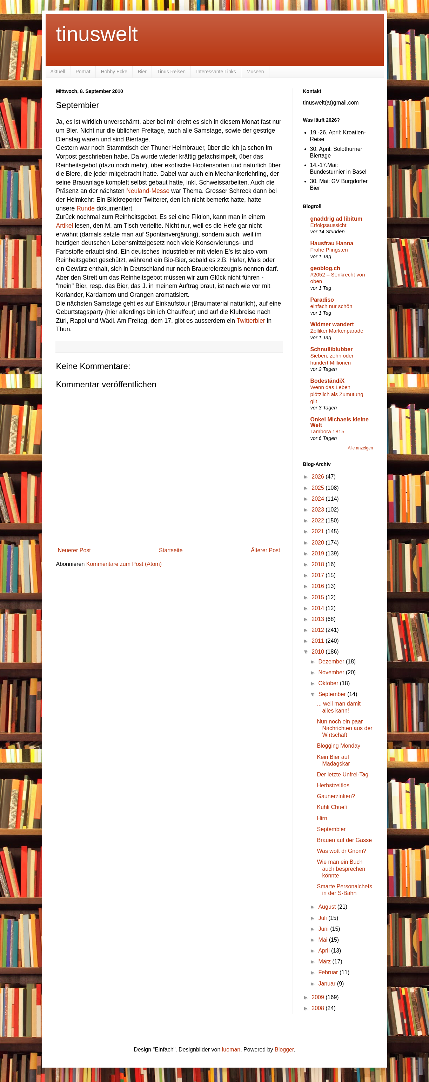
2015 (318, 597)
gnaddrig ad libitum (336, 219)
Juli (323, 918)
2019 (318, 553)
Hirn (322, 818)
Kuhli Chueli (332, 807)
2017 (318, 575)
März (325, 961)
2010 (318, 652)
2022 (318, 520)
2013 (318, 619)
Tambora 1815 (327, 431)
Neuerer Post (74, 550)
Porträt (83, 71)
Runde (85, 208)
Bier (142, 71)
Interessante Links (216, 71)
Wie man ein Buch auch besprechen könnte (341, 868)
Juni (324, 929)
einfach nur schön (331, 306)
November (332, 672)
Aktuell (58, 71)
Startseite (171, 550)
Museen (255, 71)
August (327, 907)
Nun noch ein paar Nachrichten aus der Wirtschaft (344, 728)
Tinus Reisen (171, 71)
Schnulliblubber (331, 349)
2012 (318, 630)
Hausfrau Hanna (332, 243)
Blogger (284, 1050)
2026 (318, 477)
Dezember (332, 661)
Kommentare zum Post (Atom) (124, 564)
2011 (318, 641)
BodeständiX (327, 381)
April (324, 951)
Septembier (331, 829)
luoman (231, 1050)
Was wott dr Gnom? (341, 851)
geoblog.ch (325, 268)
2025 (318, 488)
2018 (318, 564)
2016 (318, 586)
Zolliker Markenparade (336, 331)
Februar (328, 972)
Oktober (329, 683)
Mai (323, 940)
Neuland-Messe (147, 190)
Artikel (64, 225)
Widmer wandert (332, 324)
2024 (318, 499)
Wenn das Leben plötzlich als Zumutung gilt (336, 394)
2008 (318, 1008)
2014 (318, 608)
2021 (318, 531)
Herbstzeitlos (333, 785)
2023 (318, 510)
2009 (318, 997)
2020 (318, 543)
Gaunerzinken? (336, 796)
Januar (327, 984)
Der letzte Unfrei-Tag (342, 774)
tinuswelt (97, 34)
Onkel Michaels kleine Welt (339, 422)
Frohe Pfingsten (329, 250)
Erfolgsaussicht (328, 225)
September (332, 694)
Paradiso (322, 300)
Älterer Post (265, 550)
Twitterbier (251, 320)
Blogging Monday (338, 746)
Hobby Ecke (114, 71)
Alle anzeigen (360, 448)
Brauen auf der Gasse (344, 840)
